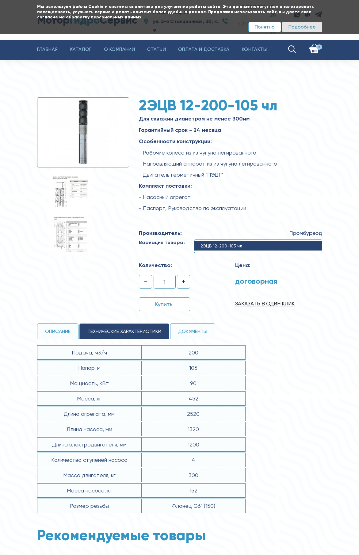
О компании (119, 49)
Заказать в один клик (265, 303)
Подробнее (302, 27)
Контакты (254, 49)
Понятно (265, 27)
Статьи (156, 49)
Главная (47, 49)
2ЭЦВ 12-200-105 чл (221, 245)
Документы (192, 331)
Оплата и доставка (204, 49)
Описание (58, 331)
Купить (164, 304)
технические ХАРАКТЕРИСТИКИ (124, 331)
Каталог (81, 49)
